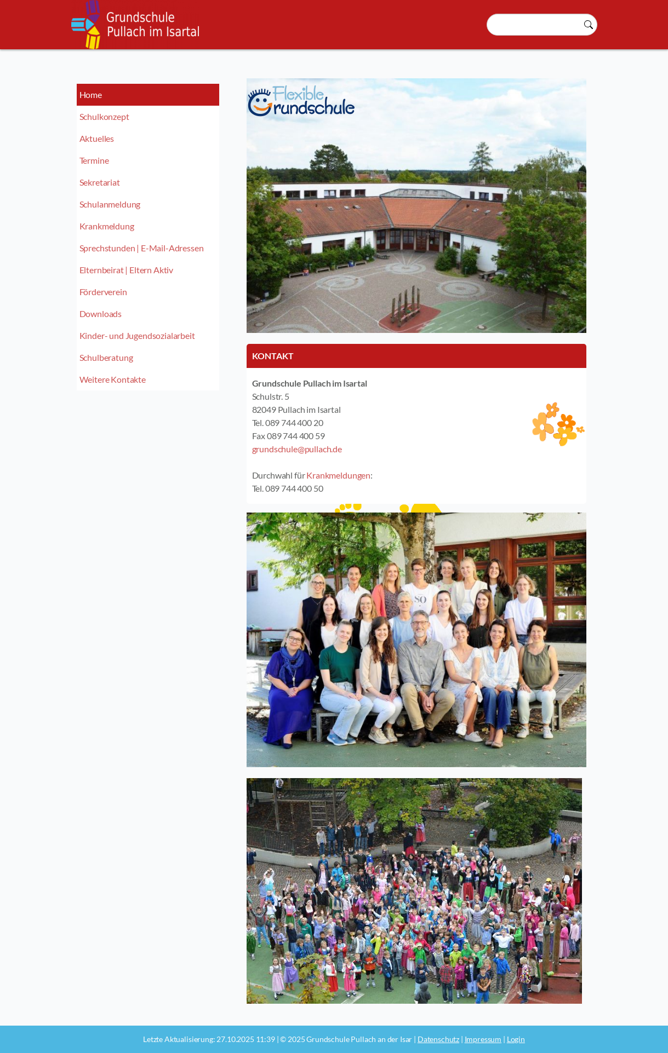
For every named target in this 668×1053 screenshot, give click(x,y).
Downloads (100, 313)
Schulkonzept (104, 116)
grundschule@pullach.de (297, 449)
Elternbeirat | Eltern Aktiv (126, 269)
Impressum (483, 1039)
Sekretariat (99, 182)
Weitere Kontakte (112, 379)
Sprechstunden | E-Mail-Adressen (141, 248)
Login (516, 1039)
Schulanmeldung (110, 204)
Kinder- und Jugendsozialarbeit (137, 335)
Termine (94, 160)
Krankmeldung (106, 226)
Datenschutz (438, 1039)
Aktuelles (97, 138)
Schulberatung (106, 357)
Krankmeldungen (338, 475)
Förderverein (103, 291)
